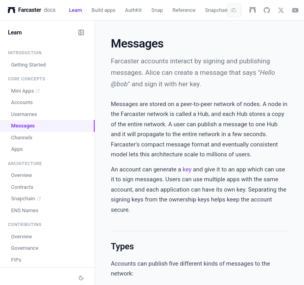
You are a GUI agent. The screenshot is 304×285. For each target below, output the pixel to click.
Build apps (103, 10)
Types (122, 246)
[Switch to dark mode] (81, 277)
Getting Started (28, 65)
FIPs (16, 260)
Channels (21, 138)
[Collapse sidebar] (81, 32)
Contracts (22, 187)
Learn (75, 10)
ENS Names (24, 210)
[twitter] (281, 10)
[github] (266, 10)
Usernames (24, 114)
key (186, 169)
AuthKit (133, 10)
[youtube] (295, 10)
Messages (23, 126)
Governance (24, 248)
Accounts (22, 102)
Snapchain (220, 10)
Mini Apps (25, 91)
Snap (157, 10)
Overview (21, 175)
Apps (17, 149)
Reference (184, 10)
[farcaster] (252, 10)
